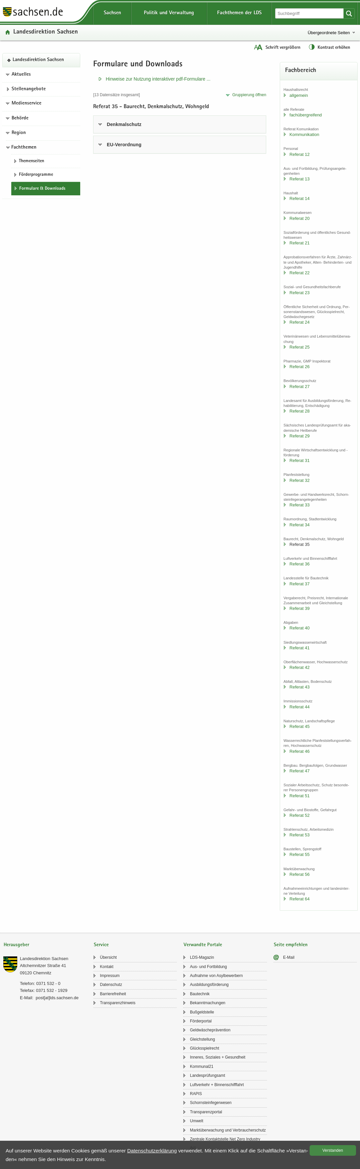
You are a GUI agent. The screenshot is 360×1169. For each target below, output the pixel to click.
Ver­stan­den (333, 1150)
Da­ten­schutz (111, 984)
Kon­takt (107, 966)
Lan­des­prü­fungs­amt (207, 1075)
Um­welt (196, 1121)
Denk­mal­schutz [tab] (124, 124)
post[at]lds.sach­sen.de (57, 997)
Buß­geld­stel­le (202, 1012)
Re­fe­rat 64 (299, 898)
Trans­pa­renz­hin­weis (118, 1003)
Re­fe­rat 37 (299, 583)
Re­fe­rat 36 (299, 563)
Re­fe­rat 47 (299, 770)
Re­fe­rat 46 (299, 751)
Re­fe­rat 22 (299, 272)
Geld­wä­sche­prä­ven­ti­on (210, 1030)
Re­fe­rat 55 (299, 854)
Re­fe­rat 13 (299, 178)
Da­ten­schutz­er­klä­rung (152, 1150)
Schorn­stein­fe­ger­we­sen (210, 1102)
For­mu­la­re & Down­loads (42, 188)
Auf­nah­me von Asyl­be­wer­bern (216, 975)
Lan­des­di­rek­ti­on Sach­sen (45, 32)
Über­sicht (108, 957)
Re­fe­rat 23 (299, 292)
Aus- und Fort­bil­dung (208, 966)
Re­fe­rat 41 (299, 647)
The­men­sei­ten (31, 161)
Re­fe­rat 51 (299, 795)
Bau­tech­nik (200, 994)
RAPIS (196, 1093)
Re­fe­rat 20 (299, 218)
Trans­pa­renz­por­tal (206, 1112)
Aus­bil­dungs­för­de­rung (209, 984)
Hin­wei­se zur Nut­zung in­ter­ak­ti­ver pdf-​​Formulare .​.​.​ (158, 79)
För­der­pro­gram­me (36, 174)
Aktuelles (21, 74)
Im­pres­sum (110, 975)
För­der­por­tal (200, 1021)
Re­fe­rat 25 (299, 347)
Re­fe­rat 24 (299, 322)
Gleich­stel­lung (202, 1039)
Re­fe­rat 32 (299, 480)
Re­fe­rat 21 (299, 242)
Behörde (20, 118)
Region (19, 133)
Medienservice (26, 103)
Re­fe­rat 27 (299, 386)
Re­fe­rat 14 (299, 198)
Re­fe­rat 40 (299, 627)
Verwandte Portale (203, 944)
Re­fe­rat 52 (299, 815)
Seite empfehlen (291, 944)
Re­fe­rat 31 (299, 460)
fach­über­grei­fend (305, 114)
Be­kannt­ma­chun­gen (207, 1003)
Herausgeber (16, 944)
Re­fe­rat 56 (299, 874)
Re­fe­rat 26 (299, 366)
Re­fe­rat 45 (299, 726)
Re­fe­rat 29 (299, 435)
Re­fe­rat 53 (299, 834)
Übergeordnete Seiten (329, 32)
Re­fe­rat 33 (299, 504)
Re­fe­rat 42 (299, 667)
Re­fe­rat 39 (299, 608)
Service (101, 944)
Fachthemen (23, 147)
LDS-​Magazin (202, 957)
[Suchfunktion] (310, 13)
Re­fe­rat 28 (299, 411)
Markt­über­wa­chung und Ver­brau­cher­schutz (228, 1130)
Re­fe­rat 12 (299, 154)
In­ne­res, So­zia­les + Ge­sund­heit (217, 1057)
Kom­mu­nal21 (201, 1066)
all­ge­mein (298, 95)
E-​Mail (288, 957)
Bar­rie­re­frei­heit (113, 994)
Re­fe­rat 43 (299, 686)
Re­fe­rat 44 (299, 706)
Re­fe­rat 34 (299, 524)
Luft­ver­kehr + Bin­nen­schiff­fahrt (217, 1084)
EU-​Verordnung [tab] (124, 144)
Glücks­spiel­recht (204, 1048)
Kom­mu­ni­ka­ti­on (304, 134)
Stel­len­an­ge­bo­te (29, 89)
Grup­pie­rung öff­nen (249, 95)
